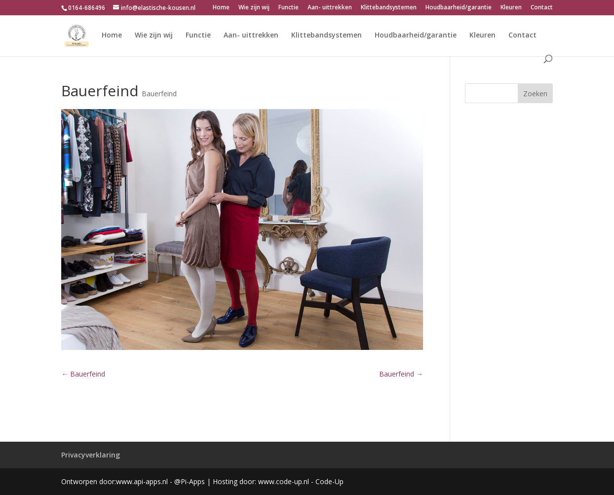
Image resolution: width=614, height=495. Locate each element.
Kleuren (511, 7)
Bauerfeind (159, 93)
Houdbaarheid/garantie (458, 7)
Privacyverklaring (90, 454)
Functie (288, 7)
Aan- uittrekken (329, 7)
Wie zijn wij (253, 7)
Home (221, 7)
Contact (542, 7)
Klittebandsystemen (389, 7)
